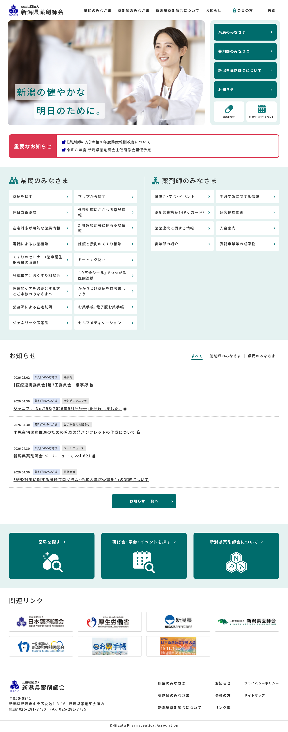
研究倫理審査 (232, 213)
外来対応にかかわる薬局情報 (102, 213)
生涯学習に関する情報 (239, 197)
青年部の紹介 (166, 244)
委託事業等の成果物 (237, 244)
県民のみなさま (97, 10)
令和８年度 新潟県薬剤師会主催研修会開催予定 (109, 150)
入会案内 (228, 229)
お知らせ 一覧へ (144, 502)
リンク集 (223, 708)
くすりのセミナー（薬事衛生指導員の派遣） (38, 260)
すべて (197, 356)
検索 (272, 10)
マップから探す (92, 197)
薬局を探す (229, 117)
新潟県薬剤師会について (177, 10)
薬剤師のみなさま (134, 10)
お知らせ (213, 10)
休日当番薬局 (25, 213)
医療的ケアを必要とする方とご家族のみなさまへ (36, 292)
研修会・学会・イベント (261, 117)
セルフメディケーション (100, 323)
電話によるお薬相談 (30, 244)
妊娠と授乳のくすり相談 (100, 244)
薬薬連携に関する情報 (174, 229)
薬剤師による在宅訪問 (32, 307)
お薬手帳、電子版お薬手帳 (101, 307)
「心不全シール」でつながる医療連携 (102, 276)
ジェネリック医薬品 (30, 323)
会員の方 (245, 10)
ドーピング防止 (92, 260)
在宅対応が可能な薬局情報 (36, 229)
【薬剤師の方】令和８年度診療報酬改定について (109, 142)
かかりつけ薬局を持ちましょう (102, 292)
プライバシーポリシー (261, 684)
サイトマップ (254, 696)
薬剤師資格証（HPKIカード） (180, 213)
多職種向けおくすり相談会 (36, 276)
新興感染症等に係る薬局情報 (102, 228)
